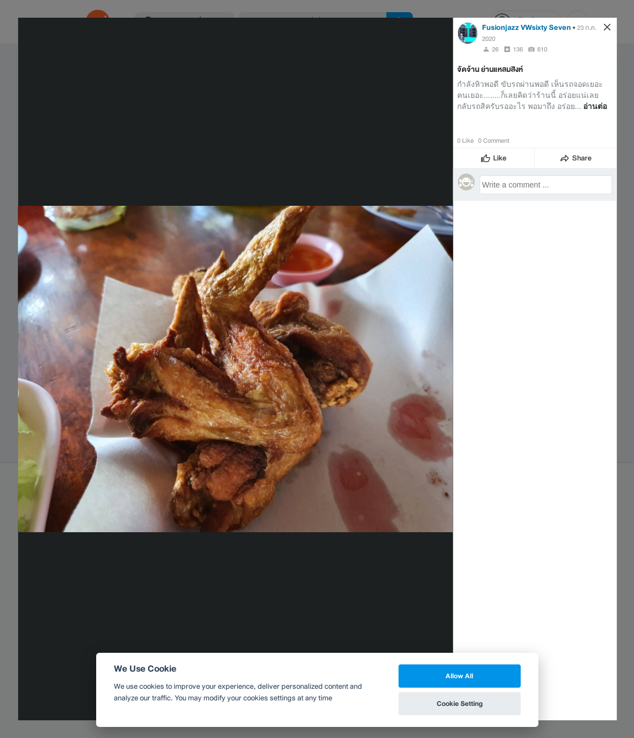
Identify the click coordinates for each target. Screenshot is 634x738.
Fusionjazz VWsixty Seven (526, 27)
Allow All (459, 676)
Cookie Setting (460, 703)
